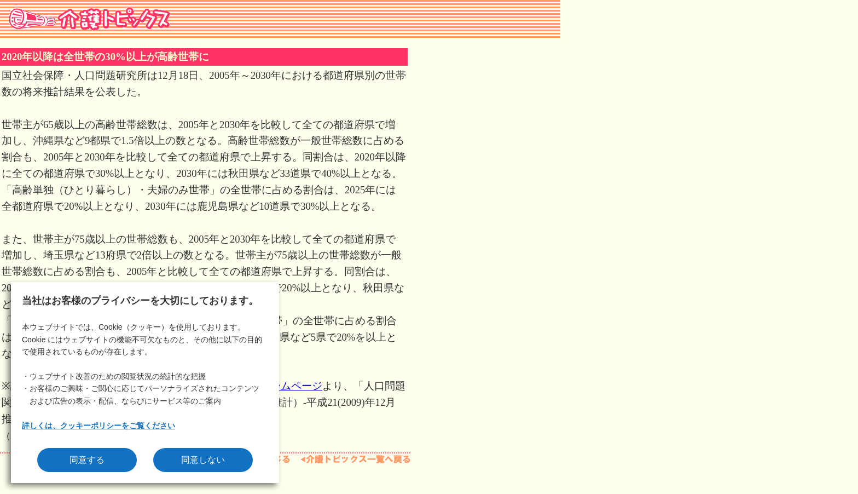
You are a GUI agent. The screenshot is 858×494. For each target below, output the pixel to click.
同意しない (203, 459)
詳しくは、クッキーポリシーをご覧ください (98, 425)
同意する (87, 459)
